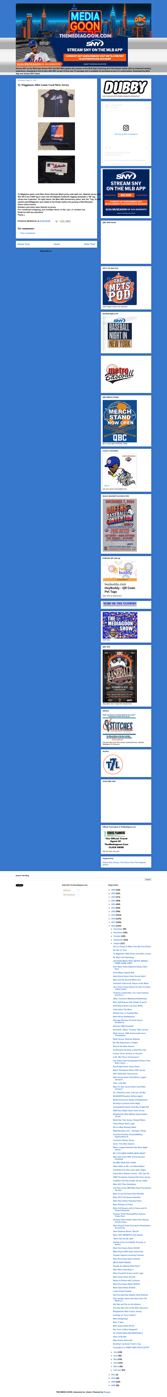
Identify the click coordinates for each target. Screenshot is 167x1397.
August (117, 943)
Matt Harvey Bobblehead (124, 1017)
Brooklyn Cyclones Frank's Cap (127, 1344)
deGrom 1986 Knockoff (123, 1026)
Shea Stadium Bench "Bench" (126, 1231)
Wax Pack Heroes (111, 160)
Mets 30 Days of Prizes (123, 1204)
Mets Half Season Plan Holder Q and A (130, 1002)
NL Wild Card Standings (123, 957)
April (116, 1363)
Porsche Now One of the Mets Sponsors (130, 1308)
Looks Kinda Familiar (122, 1291)
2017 (113, 922)
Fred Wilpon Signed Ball (123, 973)
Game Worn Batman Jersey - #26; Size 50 (131, 1174)
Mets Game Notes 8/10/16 (124, 1288)
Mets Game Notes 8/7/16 (123, 1326)
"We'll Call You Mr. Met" (123, 1239)
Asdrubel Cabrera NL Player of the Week (130, 983)
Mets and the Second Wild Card (127, 980)
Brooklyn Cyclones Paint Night (126, 1103)
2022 (113, 904)
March (117, 1366)
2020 (113, 911)
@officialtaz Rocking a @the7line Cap (129, 1050)
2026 (113, 890)
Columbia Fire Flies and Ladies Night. (129, 1170)
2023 (113, 901)
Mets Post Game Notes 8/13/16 (126, 1248)
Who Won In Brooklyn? (123, 1270)
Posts (67, 890)
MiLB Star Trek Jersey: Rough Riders (129, 1120)
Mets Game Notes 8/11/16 (124, 1277)
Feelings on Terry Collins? (124, 1315)
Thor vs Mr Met (119, 1083)
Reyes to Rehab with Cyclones (126, 1280)
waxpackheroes (125, 160)
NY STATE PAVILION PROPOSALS (128, 1333)
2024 (113, 897)
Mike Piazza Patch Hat (122, 1340)
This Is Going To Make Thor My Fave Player (132, 947)
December (118, 929)
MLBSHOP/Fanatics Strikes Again (128, 1096)
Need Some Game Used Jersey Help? (129, 976)
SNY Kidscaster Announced (125, 1074)
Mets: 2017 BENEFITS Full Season (128, 1235)
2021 (113, 908)
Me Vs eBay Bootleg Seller (124, 1127)
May (116, 1359)
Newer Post (24, 244)
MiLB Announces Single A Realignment (130, 1100)
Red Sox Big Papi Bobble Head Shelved (130, 1295)
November (118, 933)
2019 (113, 915)
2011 (113, 1375)
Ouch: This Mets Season (124, 1144)
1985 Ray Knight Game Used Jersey (128, 1111)
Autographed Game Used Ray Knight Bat (131, 1107)
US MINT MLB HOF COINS (124, 1163)
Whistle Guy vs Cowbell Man (125, 1013)
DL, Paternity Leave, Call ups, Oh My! (129, 1093)
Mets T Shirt (118, 1322)
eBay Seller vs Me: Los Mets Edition (129, 1166)
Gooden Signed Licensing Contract (128, 1255)
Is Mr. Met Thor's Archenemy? (126, 1057)
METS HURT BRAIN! (122, 1262)
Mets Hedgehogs (120, 1319)
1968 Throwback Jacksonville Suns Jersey (131, 1177)
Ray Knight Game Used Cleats (126, 1067)
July (116, 1352)
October (117, 936)
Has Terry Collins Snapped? (125, 1329)
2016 (113, 926)
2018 (113, 919)
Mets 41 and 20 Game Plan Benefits (128, 1194)
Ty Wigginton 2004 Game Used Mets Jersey (132, 954)
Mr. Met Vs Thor (120, 950)
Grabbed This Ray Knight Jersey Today (130, 1181)
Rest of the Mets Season (123, 1046)
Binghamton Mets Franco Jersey (127, 1311)
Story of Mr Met (119, 1337)
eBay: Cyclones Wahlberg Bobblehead (130, 999)
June (116, 1356)
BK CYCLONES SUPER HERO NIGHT (129, 1153)
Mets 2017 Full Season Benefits (127, 1197)
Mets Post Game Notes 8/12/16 (126, 1259)
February (118, 1370)
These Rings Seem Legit (123, 1124)
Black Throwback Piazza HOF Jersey (129, 1070)
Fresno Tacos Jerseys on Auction (127, 1054)
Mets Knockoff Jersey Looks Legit (128, 1273)
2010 (113, 1378)
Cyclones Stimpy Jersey (123, 1140)
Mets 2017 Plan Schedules (124, 1184)
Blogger (106, 1392)
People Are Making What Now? (126, 1266)
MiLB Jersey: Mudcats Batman (126, 1039)
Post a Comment (28, 233)
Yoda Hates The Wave (122, 1009)
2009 (113, 1382)
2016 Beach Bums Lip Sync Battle (128, 1006)
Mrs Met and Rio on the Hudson (127, 1304)
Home (57, 244)
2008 (113, 1385)
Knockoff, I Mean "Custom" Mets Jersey (130, 1030)
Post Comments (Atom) (62, 251)
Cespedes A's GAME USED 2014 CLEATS (131, 1347)
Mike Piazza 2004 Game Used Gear (128, 1252)
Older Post (89, 244)
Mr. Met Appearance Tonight (125, 1043)
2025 (113, 893)
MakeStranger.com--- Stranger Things (129, 1131)
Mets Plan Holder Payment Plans (127, 1201)
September (119, 940)
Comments (69, 895)
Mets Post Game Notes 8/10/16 (126, 1284)
